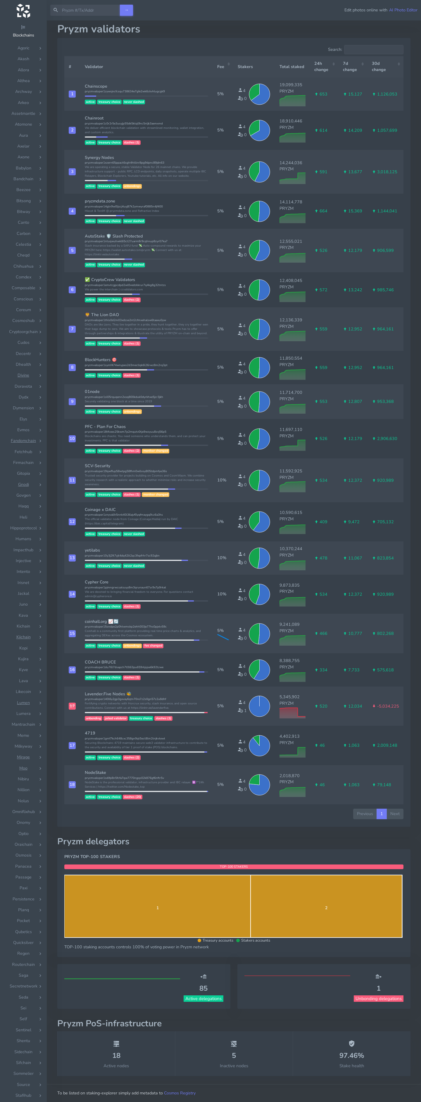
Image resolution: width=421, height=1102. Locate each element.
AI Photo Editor (403, 10)
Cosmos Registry (180, 1093)
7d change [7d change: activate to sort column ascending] (350, 66)
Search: (365, 49)
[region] (23, 561)
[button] (72, 94)
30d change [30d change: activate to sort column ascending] (379, 66)
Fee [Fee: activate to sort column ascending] (220, 67)
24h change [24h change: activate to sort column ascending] (321, 66)
